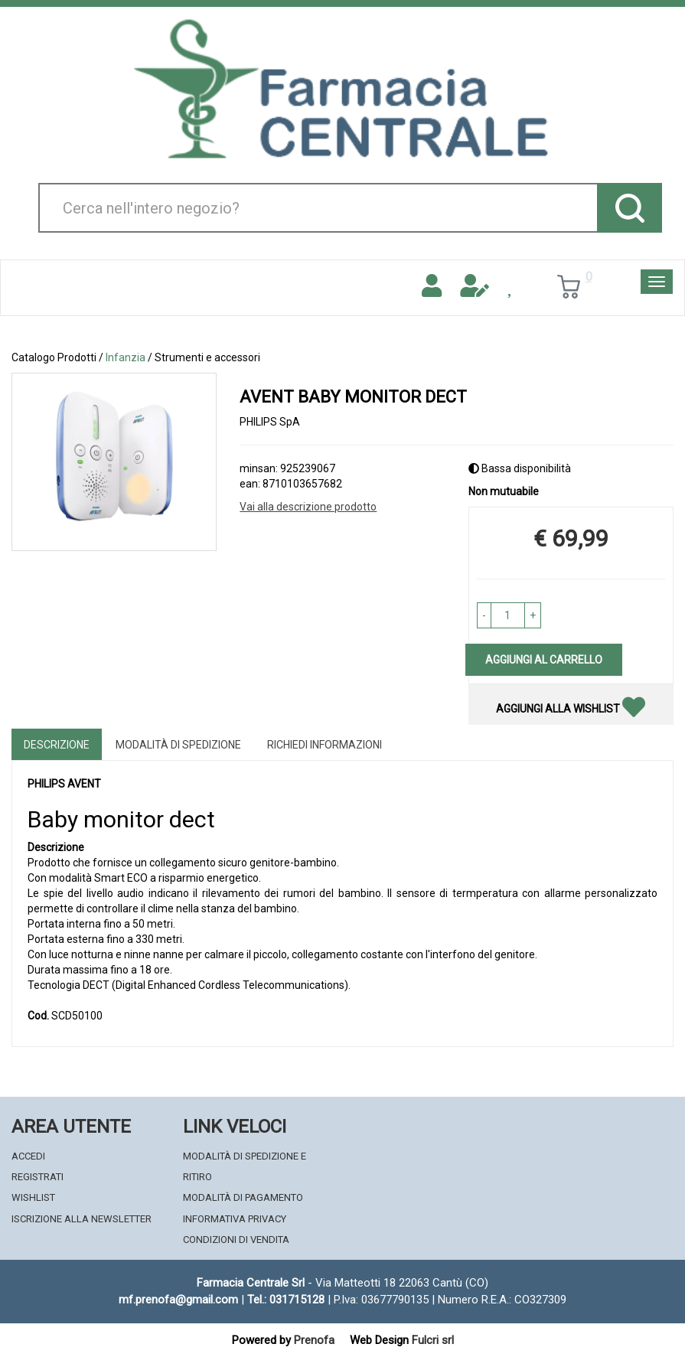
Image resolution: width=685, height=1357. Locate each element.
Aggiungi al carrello (543, 660)
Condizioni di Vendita (236, 1239)
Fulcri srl (433, 1340)
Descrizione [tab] (57, 745)
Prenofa (314, 1340)
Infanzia (125, 357)
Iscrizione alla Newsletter (81, 1219)
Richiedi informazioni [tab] (324, 745)
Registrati (37, 1176)
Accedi (28, 1156)
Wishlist (33, 1197)
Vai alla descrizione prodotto (308, 507)
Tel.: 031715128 (286, 1299)
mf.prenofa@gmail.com (178, 1299)
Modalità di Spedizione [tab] (178, 745)
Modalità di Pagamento (243, 1197)
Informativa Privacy (234, 1219)
